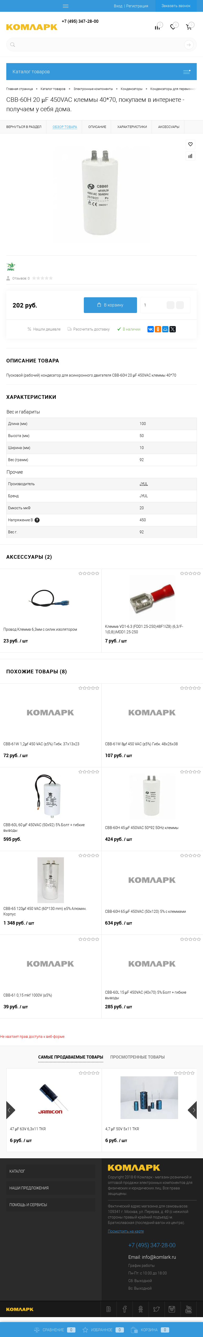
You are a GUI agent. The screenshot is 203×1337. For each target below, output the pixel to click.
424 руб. (152, 842)
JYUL (144, 484)
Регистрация (137, 6)
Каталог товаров (101, 71)
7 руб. (152, 644)
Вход (118, 6)
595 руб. (50, 842)
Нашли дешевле (44, 329)
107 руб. (152, 759)
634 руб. (152, 926)
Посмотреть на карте (126, 1231)
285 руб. (152, 1010)
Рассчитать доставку (89, 329)
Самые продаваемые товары (70, 1057)
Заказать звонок (176, 6)
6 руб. (21, 1140)
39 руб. (50, 1010)
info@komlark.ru (159, 1257)
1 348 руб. (50, 926)
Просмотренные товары (137, 1057)
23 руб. (50, 644)
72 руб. (50, 759)
